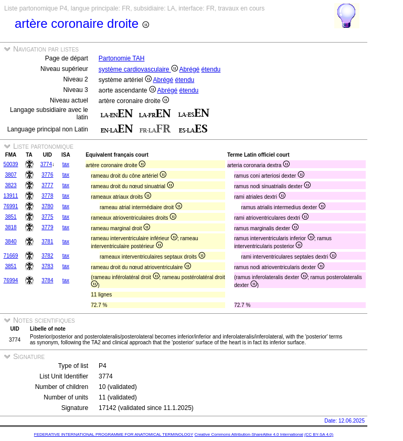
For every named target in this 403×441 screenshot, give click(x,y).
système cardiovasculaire (138, 69)
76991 (11, 206)
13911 (11, 196)
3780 (47, 206)
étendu (211, 69)
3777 (47, 185)
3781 (47, 241)
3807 (10, 175)
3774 (46, 164)
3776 (47, 175)
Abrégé (189, 69)
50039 (11, 164)
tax (65, 164)
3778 (47, 196)
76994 (11, 280)
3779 (47, 227)
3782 (47, 256)
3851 (10, 217)
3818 (10, 227)
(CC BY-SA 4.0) (318, 434)
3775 (47, 217)
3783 (47, 266)
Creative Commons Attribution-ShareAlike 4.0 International (248, 434)
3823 (10, 185)
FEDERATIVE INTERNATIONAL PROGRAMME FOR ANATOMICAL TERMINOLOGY (113, 434)
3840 (10, 241)
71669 (11, 256)
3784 (47, 280)
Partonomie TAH (122, 58)
